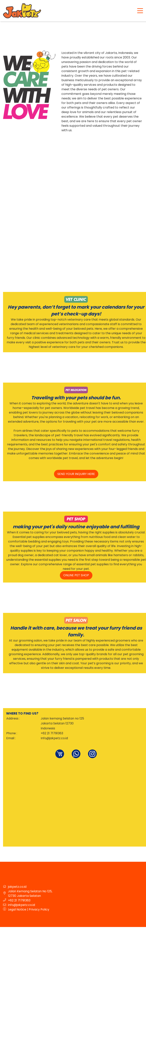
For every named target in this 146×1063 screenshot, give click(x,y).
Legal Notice (17, 909)
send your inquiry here (76, 474)
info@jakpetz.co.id (21, 905)
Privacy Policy (39, 909)
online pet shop (76, 575)
